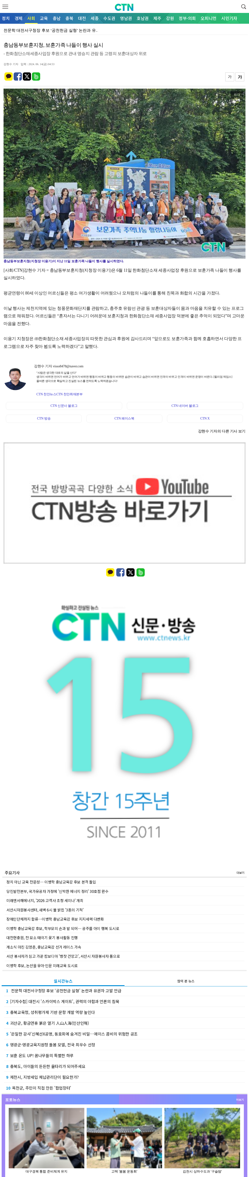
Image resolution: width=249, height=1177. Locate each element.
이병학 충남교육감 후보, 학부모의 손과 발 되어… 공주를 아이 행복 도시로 (62, 928)
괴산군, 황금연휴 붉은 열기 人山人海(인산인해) (47, 1023)
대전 (82, 18)
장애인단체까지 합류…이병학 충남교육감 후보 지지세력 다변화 (55, 919)
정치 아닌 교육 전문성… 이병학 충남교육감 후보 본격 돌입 (51, 882)
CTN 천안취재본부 (69, 394)
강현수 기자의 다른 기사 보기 (221, 431)
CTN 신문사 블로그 (64, 406)
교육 (44, 18)
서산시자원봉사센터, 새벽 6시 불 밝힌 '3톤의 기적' (45, 910)
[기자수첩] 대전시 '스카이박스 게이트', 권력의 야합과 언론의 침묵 (62, 1001)
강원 (170, 18)
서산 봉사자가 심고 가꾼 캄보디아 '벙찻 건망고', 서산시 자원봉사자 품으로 (63, 956)
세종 (95, 18)
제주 (157, 18)
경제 (19, 18)
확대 (237, 95)
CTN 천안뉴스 (46, 394)
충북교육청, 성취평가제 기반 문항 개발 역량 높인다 (50, 1012)
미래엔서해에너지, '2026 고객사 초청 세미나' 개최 (44, 900)
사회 (31, 18)
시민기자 (229, 18)
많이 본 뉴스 (186, 981)
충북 (69, 18)
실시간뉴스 (63, 981)
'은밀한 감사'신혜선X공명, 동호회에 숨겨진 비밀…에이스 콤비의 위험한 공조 (72, 1034)
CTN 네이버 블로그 (184, 406)
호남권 (143, 18)
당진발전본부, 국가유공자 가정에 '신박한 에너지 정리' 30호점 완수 (57, 891)
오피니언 (209, 18)
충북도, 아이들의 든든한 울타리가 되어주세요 (45, 1066)
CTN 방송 (44, 418)
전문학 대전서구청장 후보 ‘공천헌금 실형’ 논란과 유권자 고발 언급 (63, 990)
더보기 (240, 873)
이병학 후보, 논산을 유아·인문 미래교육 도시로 (42, 965)
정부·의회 (187, 18)
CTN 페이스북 (124, 418)
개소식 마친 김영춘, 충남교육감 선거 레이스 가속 (43, 947)
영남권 (126, 18)
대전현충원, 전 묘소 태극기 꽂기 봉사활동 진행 (42, 937)
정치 (6, 18)
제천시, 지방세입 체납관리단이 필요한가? (42, 1077)
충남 (57, 18)
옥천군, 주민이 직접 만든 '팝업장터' (38, 1088)
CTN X (205, 418)
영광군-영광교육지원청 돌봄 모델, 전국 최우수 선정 (50, 1045)
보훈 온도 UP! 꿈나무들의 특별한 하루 (40, 1055)
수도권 (109, 18)
